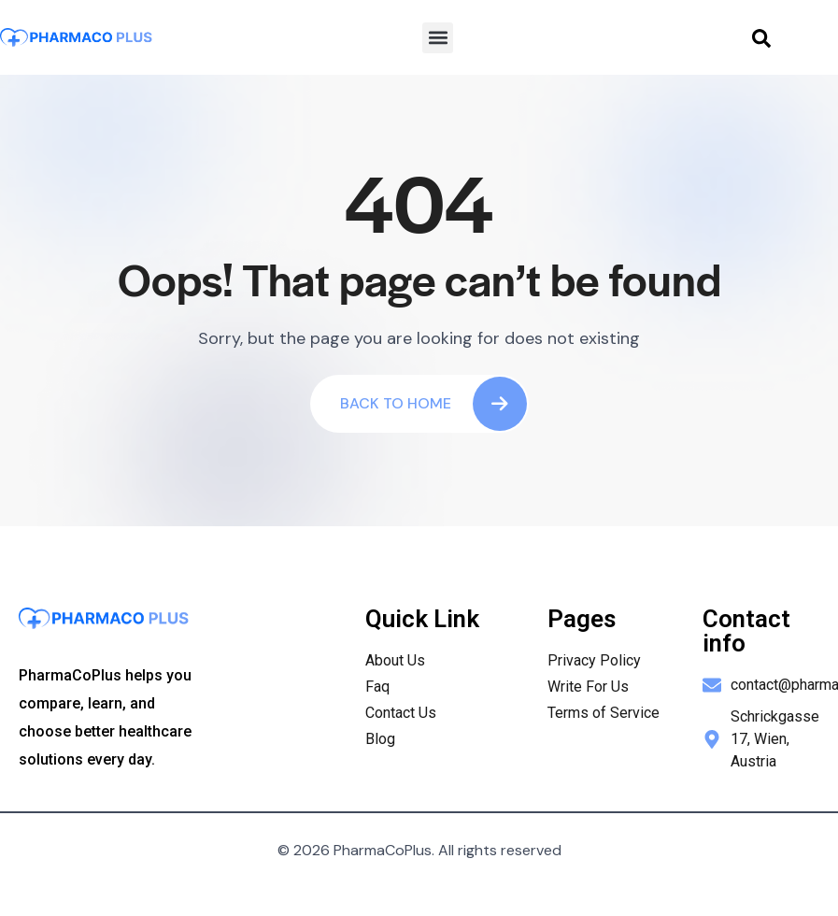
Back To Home (433, 404)
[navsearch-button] (761, 37)
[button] (437, 37)
